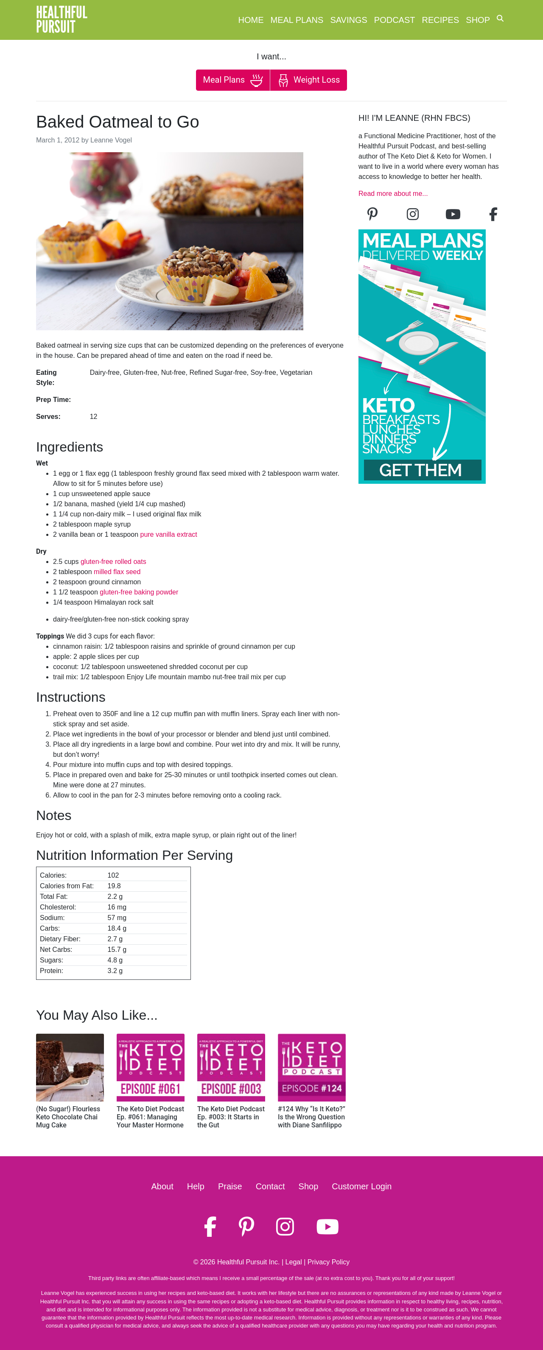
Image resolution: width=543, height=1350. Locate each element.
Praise (230, 1186)
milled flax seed (117, 571)
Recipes (440, 20)
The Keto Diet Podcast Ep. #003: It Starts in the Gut (231, 1117)
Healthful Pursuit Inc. (248, 1262)
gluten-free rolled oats (113, 561)
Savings (348, 20)
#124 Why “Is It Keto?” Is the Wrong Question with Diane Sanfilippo (311, 1117)
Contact (270, 1186)
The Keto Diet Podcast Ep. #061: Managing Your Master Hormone (150, 1117)
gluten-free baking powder (139, 592)
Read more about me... (393, 193)
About (162, 1186)
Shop (478, 20)
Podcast (394, 20)
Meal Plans (297, 20)
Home (251, 20)
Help (195, 1186)
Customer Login (362, 1186)
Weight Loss (308, 80)
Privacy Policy (329, 1262)
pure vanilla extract (168, 534)
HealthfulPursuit (61, 19)
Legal (293, 1262)
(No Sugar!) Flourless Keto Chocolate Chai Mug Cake (68, 1117)
